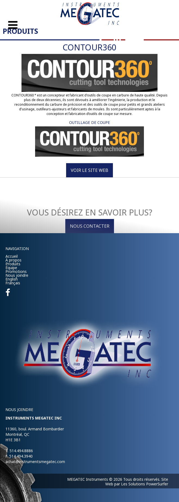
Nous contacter (89, 226)
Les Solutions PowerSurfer (144, 483)
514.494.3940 (21, 456)
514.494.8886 (21, 450)
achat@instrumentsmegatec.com (35, 461)
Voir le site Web (89, 170)
